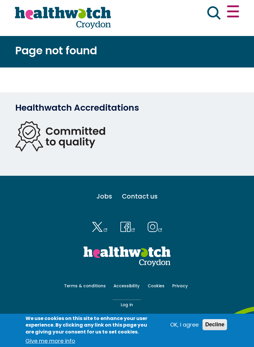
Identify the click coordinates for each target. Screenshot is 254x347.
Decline (214, 326)
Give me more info (50, 342)
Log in (127, 305)
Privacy (180, 286)
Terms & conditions (85, 286)
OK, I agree (184, 326)
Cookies (156, 286)
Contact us (140, 196)
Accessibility (127, 286)
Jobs (104, 196)
